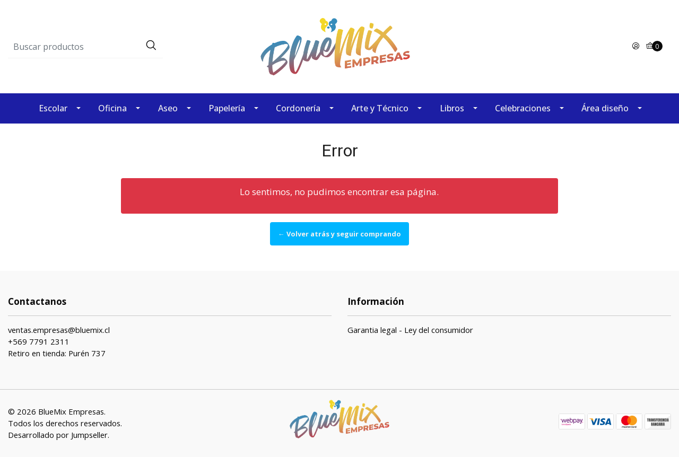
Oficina (112, 108)
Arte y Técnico (379, 108)
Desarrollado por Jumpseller (58, 434)
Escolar (53, 108)
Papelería (226, 108)
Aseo (168, 108)
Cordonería (298, 108)
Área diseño (605, 108)
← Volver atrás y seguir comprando (339, 234)
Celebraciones (523, 108)
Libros (452, 108)
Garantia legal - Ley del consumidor (410, 329)
